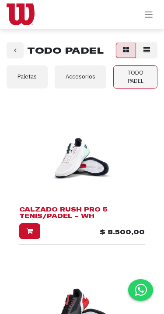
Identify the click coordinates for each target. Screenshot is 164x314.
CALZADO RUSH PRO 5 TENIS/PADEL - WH (63, 213)
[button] (29, 231)
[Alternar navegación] (149, 14)
